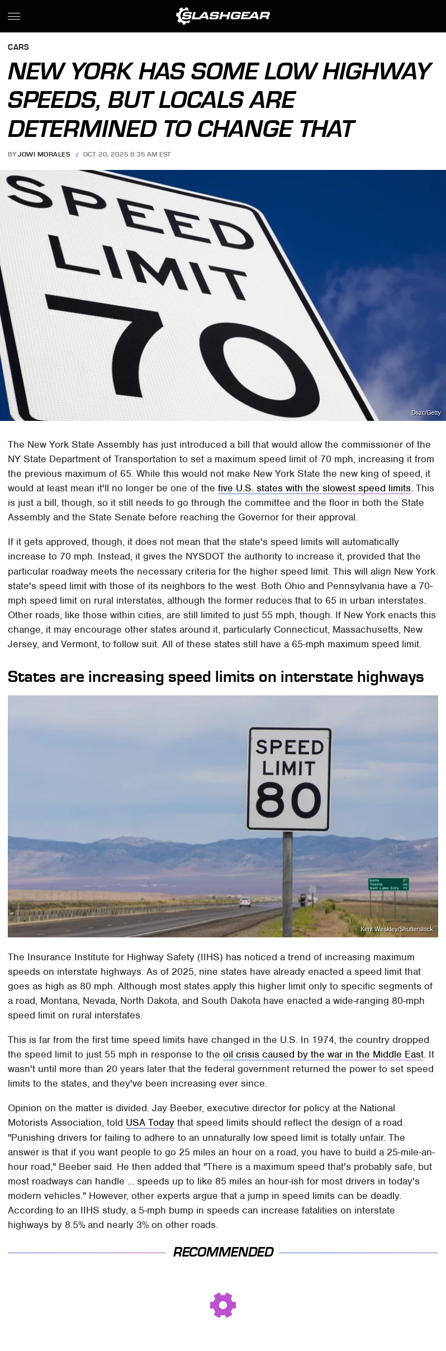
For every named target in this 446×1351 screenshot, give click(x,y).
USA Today (150, 1122)
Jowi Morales (44, 154)
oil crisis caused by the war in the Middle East (323, 1054)
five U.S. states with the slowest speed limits (314, 488)
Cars (18, 47)
